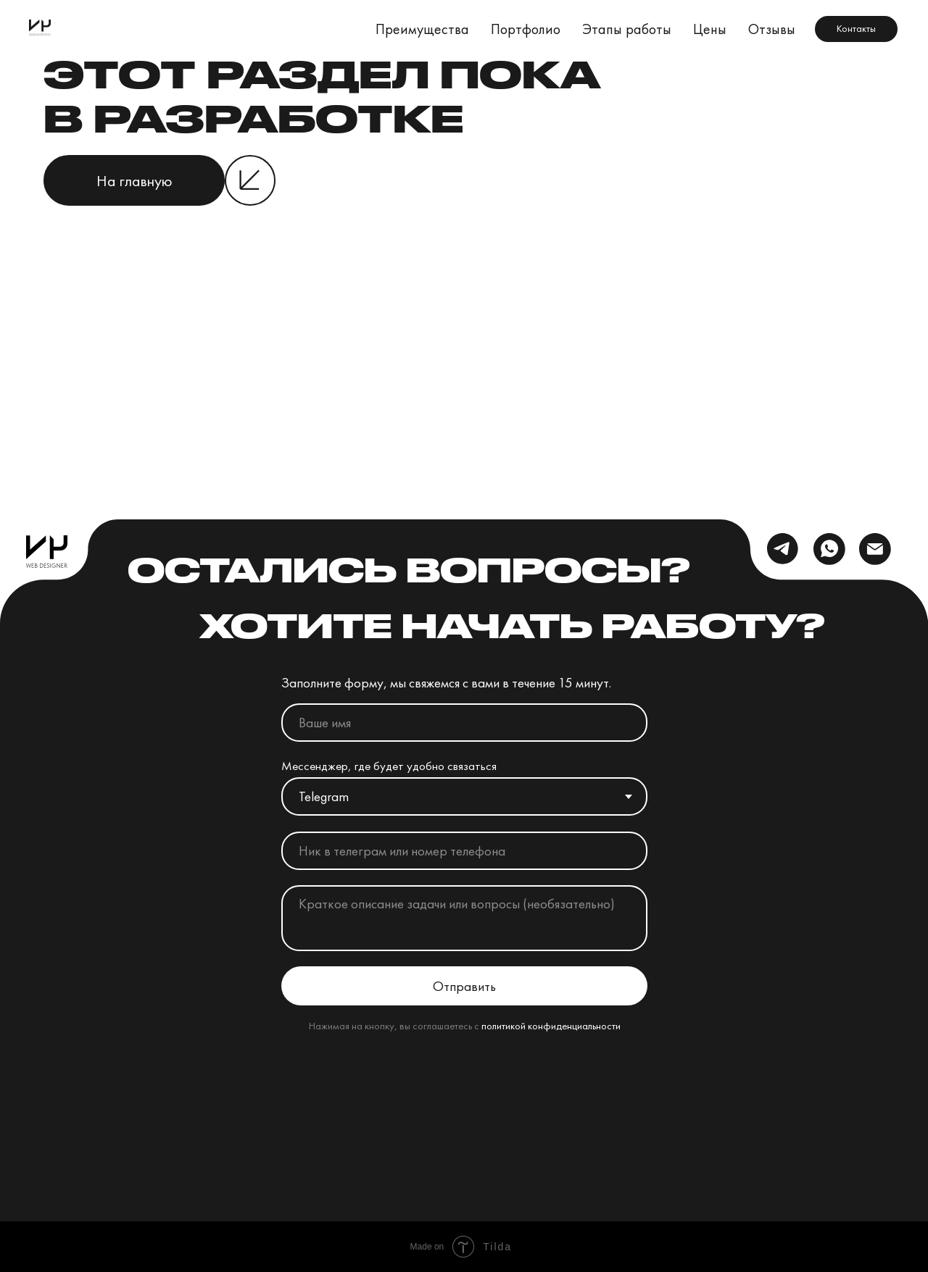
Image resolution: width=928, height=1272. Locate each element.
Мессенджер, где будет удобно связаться (389, 766)
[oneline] (464, 851)
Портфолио (525, 29)
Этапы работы (626, 29)
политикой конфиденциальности (551, 1025)
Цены (709, 29)
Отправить (464, 986)
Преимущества (422, 29)
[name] (464, 722)
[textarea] (464, 918)
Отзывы (771, 29)
